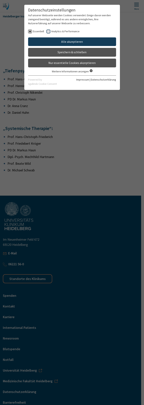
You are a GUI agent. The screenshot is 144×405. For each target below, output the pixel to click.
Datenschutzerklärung (103, 79)
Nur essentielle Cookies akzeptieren (72, 63)
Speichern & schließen (72, 52)
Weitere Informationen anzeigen (72, 71)
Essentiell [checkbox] (38, 31)
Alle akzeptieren (72, 42)
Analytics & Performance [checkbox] (65, 31)
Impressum (82, 79)
